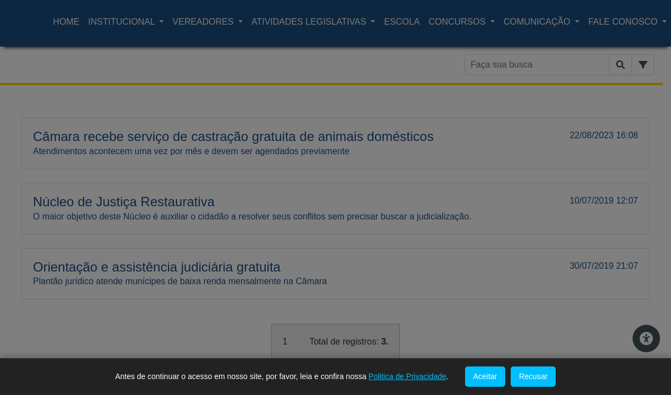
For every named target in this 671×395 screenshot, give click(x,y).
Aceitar (485, 376)
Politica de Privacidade (407, 376)
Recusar (533, 376)
